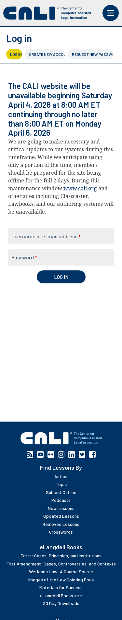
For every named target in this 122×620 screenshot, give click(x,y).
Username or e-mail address (45, 236)
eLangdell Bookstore (61, 595)
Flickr (50, 454)
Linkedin (71, 454)
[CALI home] (47, 13)
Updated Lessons (61, 516)
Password (24, 257)
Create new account (47, 54)
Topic (61, 484)
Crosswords (61, 532)
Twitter (82, 454)
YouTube (40, 454)
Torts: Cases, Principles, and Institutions (61, 555)
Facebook (92, 454)
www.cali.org (80, 188)
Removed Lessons (61, 524)
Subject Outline (61, 492)
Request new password (92, 54)
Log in (16, 54)
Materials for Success (61, 587)
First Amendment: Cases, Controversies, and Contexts (61, 563)
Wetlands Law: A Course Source (61, 571)
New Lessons (61, 508)
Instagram (61, 454)
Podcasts (61, 500)
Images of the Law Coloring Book (61, 579)
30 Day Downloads (61, 603)
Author (61, 476)
